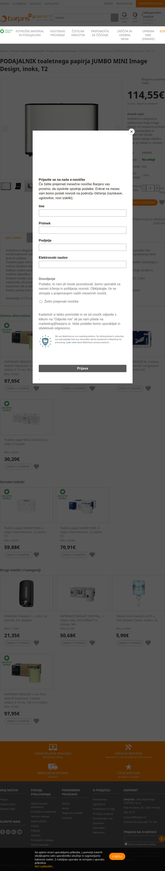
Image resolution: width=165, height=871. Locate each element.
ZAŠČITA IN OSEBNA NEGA (124, 35)
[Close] (131, 132)
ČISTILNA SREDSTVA (78, 33)
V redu (117, 856)
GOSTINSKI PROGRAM (57, 33)
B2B (162, 31)
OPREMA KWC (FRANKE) (148, 35)
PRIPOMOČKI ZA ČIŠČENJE (100, 33)
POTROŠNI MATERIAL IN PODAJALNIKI (30, 33)
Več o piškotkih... (44, 866)
